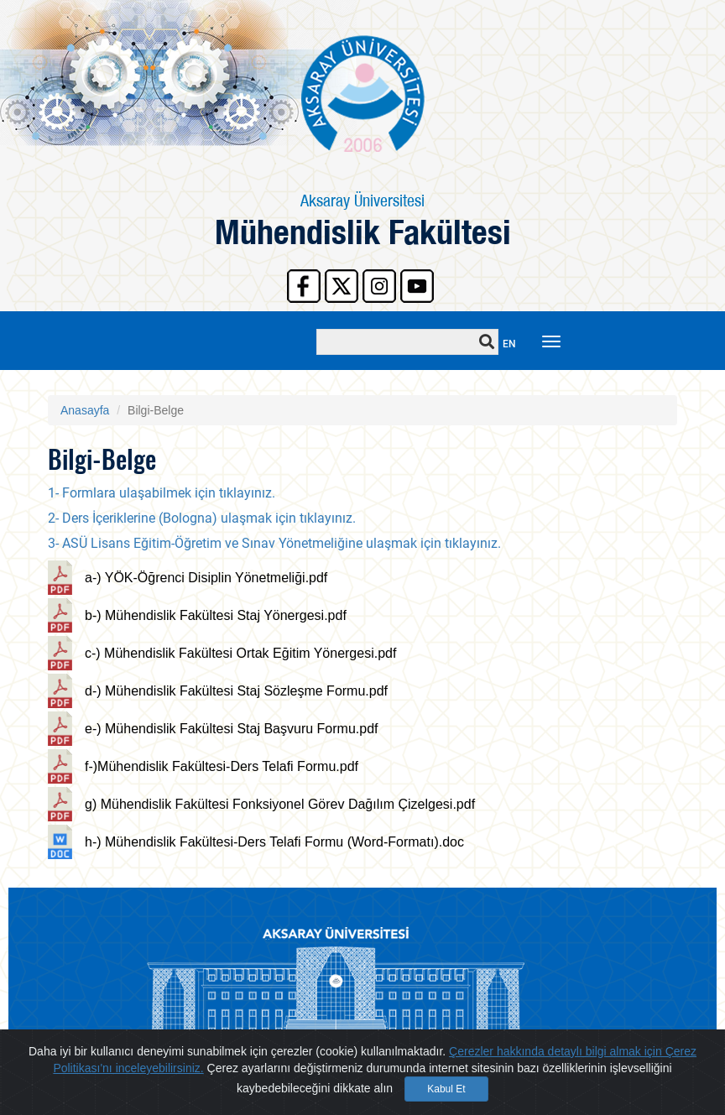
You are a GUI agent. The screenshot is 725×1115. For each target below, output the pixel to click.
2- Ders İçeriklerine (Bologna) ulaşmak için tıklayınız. (202, 518)
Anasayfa (84, 410)
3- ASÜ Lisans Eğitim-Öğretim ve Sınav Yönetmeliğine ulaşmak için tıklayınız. (274, 543)
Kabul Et (446, 1093)
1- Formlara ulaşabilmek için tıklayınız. (163, 493)
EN (509, 344)
